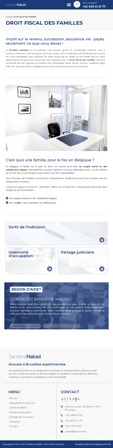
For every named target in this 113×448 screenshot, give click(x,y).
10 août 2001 (69, 186)
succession (21, 56)
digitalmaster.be (103, 444)
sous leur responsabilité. (62, 172)
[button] (69, 4)
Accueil (9, 16)
